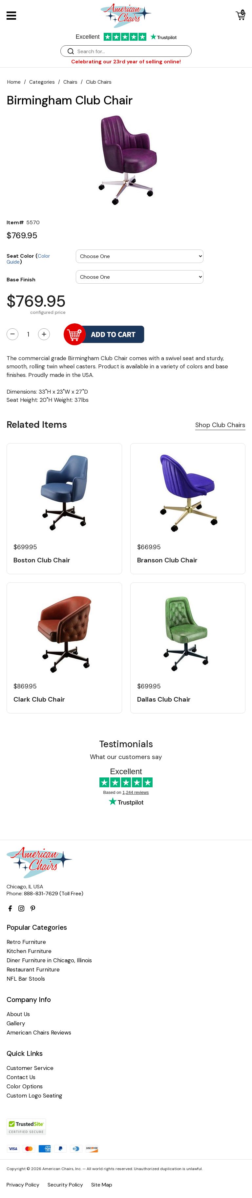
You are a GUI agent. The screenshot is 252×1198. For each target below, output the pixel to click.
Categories (42, 82)
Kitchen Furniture (29, 951)
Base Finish (21, 279)
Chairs (70, 82)
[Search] (132, 51)
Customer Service (30, 1068)
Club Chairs (99, 82)
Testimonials (126, 744)
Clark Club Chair (39, 699)
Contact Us (21, 1077)
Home (14, 82)
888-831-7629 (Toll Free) (53, 893)
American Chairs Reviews (39, 1032)
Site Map (101, 1184)
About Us (18, 1014)
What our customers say (126, 757)
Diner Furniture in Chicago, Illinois (49, 960)
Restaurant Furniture (33, 969)
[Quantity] (28, 334)
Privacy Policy (23, 1184)
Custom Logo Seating (34, 1096)
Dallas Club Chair (164, 699)
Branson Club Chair (167, 560)
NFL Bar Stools (26, 979)
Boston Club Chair (41, 560)
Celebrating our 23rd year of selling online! (126, 61)
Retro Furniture (26, 942)
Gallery (16, 1023)
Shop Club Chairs (220, 425)
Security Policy (65, 1184)
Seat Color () (28, 258)
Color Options (25, 1086)
